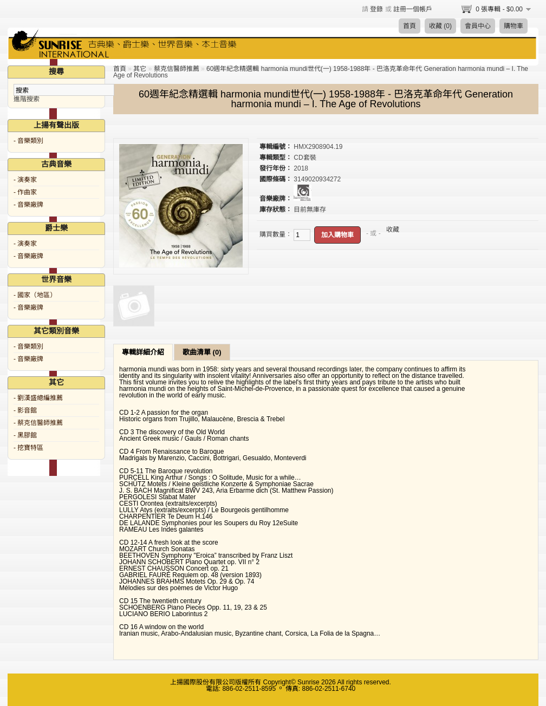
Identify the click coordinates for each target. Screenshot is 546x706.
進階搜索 (27, 99)
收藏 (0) (440, 26)
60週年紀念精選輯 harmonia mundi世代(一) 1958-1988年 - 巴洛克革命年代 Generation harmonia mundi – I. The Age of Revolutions (320, 72)
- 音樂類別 (28, 141)
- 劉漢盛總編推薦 (38, 398)
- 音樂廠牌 (28, 204)
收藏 (392, 229)
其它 (139, 69)
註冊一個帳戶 (412, 9)
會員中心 (478, 26)
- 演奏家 (25, 180)
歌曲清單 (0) (202, 352)
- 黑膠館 (25, 435)
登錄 (376, 9)
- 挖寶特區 (28, 448)
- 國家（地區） (35, 295)
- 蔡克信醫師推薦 (38, 423)
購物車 (513, 26)
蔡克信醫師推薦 (176, 69)
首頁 (409, 26)
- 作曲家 (25, 192)
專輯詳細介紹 (143, 352)
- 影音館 (25, 410)
